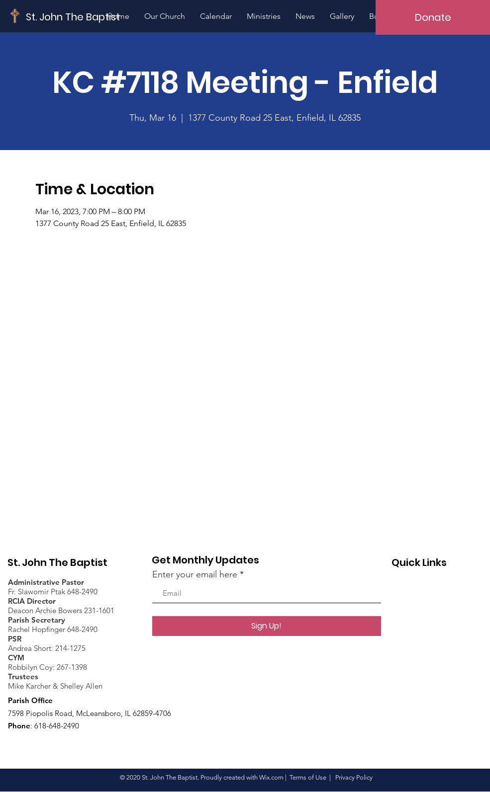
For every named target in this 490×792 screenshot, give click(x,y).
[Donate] (433, 17)
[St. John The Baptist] (73, 16)
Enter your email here (194, 574)
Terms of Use (308, 777)
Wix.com (271, 777)
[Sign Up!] (266, 626)
